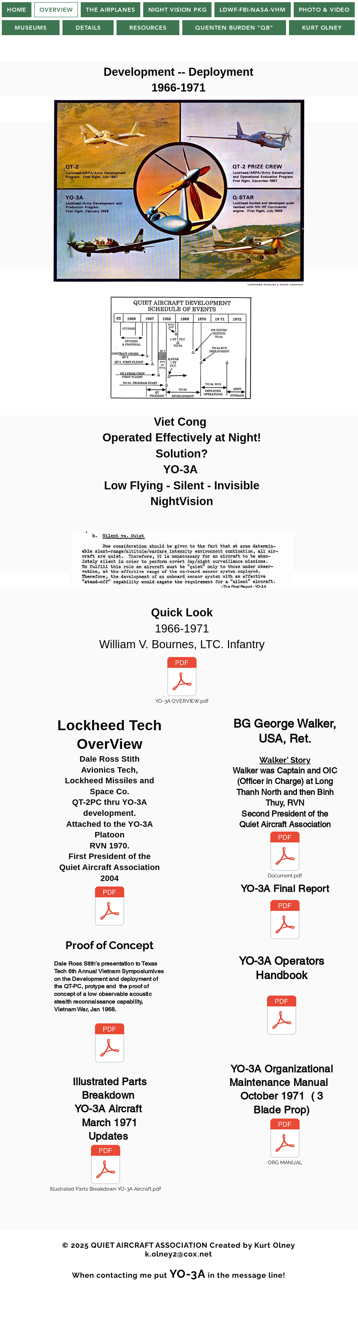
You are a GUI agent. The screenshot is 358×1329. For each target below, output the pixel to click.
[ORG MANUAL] (284, 1142)
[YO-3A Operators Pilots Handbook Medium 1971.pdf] (281, 1016)
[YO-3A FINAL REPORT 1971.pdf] (284, 920)
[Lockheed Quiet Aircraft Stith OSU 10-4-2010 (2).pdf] (109, 907)
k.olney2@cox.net (178, 1254)
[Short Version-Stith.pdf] (109, 1043)
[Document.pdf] (284, 855)
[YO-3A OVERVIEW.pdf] (181, 681)
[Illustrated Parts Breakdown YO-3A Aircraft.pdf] (105, 1169)
